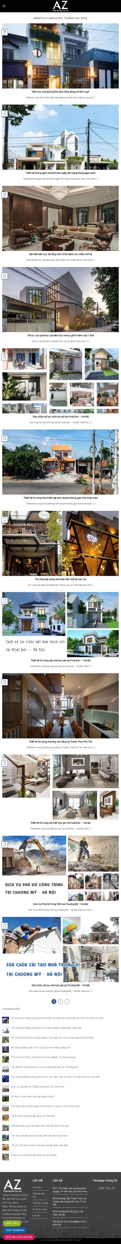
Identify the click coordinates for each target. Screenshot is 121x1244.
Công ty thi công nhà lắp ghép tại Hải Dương (33, 1155)
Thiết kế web (46, 1240)
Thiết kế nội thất (40, 1203)
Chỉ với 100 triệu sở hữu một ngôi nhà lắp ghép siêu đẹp (39, 1145)
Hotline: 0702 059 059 (19, 1237)
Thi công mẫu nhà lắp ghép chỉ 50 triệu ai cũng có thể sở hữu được (45, 1106)
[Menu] (4, 6)
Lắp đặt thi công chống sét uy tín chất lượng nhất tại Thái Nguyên (44, 1067)
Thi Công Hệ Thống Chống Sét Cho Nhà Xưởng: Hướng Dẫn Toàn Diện (46, 1028)
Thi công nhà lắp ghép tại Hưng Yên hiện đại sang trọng (39, 1135)
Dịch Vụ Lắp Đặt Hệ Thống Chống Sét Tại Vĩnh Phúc (37, 1086)
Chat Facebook (15, 1230)
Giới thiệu (36, 1187)
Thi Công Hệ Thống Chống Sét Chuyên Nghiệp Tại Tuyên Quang (43, 1057)
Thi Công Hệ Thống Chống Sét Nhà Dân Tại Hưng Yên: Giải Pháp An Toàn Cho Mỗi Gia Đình (57, 1018)
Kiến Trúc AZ (107, 1188)
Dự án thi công (39, 1209)
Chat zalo (12, 1223)
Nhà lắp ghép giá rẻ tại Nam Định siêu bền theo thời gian (40, 1125)
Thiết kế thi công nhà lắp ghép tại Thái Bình (33, 1116)
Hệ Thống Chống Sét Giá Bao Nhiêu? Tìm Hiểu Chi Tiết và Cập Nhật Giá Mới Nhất (52, 1037)
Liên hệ (36, 1215)
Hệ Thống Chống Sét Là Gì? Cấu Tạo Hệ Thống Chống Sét (40, 1047)
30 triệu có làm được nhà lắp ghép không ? (33, 1096)
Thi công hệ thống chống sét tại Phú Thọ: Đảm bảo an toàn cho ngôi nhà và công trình (55, 1076)
